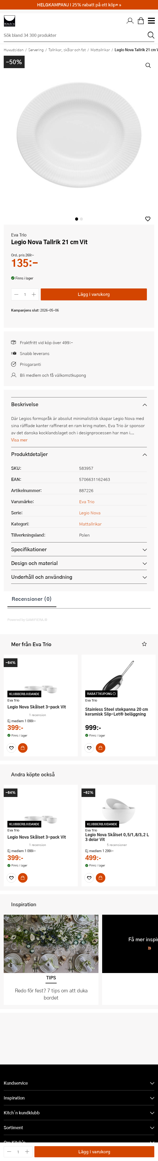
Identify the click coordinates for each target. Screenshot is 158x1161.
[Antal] (25, 294)
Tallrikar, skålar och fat (67, 49)
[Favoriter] (11, 748)
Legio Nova (90, 513)
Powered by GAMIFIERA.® (27, 619)
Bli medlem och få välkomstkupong (53, 375)
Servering (36, 49)
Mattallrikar (100, 49)
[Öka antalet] (34, 294)
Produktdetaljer (29, 454)
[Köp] (23, 748)
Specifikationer (29, 549)
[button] (147, 218)
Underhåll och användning (41, 577)
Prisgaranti (30, 364)
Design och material (34, 563)
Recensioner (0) (32, 598)
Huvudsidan (14, 49)
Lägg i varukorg (94, 294)
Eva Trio (18, 235)
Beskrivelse (24, 404)
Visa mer (19, 440)
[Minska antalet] (16, 294)
